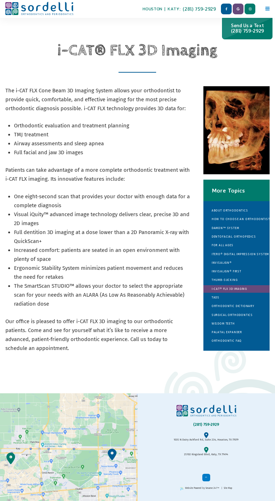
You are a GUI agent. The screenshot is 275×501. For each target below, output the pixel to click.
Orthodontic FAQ (227, 340)
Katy (173, 8)
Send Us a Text (247, 28)
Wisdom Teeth (223, 323)
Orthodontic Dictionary (233, 306)
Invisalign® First (226, 271)
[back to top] (206, 478)
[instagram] (250, 9)
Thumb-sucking (225, 280)
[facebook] (226, 9)
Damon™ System (225, 228)
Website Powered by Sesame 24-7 (199, 488)
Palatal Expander (227, 332)
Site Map (228, 488)
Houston (152, 8)
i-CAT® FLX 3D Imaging (229, 289)
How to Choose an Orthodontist (241, 219)
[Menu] (267, 7)
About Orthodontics (230, 210)
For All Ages (222, 245)
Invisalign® (222, 262)
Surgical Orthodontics (232, 315)
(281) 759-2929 (199, 9)
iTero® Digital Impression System (240, 254)
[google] (238, 9)
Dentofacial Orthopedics (234, 236)
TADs (215, 297)
